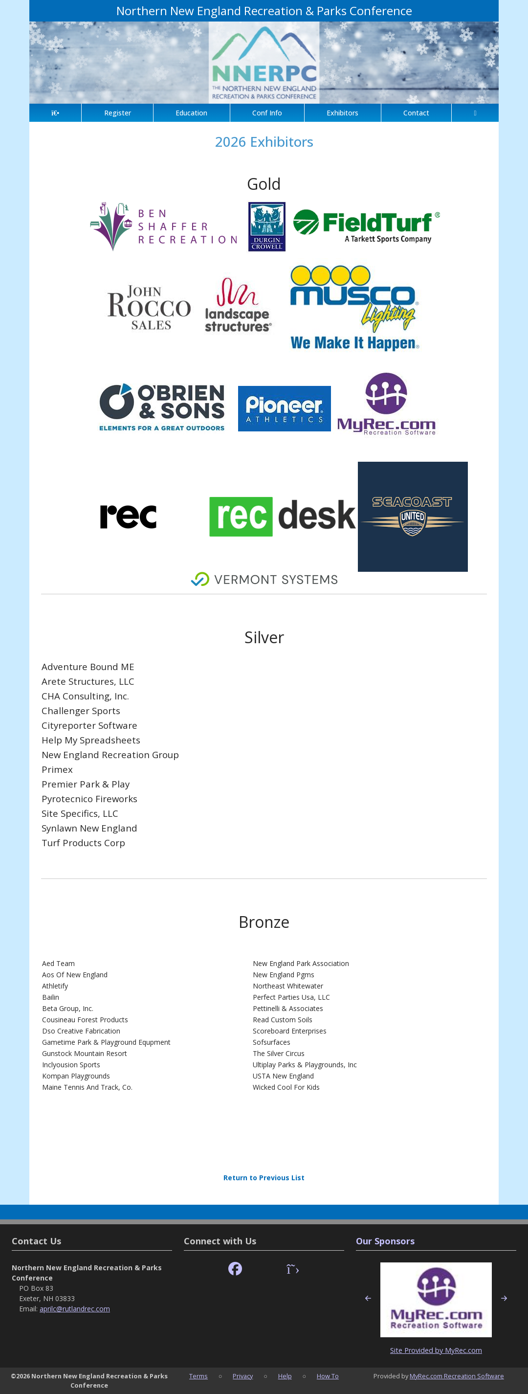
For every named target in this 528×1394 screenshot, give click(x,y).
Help (285, 1376)
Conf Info (267, 112)
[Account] (475, 113)
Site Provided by (417, 1350)
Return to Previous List (264, 1177)
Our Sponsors (385, 1241)
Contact (416, 112)
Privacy (243, 1376)
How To (328, 1376)
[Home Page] (55, 113)
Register (117, 112)
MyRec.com (463, 1350)
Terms (198, 1376)
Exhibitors (342, 112)
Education (191, 112)
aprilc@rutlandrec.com (75, 1308)
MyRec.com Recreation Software (457, 1376)
